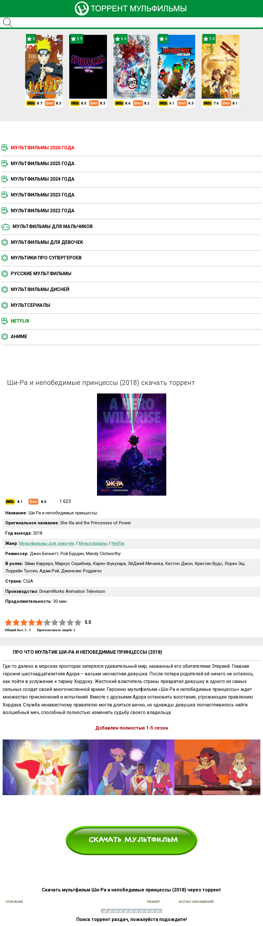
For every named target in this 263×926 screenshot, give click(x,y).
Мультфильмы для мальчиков (53, 226)
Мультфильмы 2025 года (43, 163)
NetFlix (118, 543)
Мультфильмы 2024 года (43, 179)
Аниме (19, 336)
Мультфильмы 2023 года (43, 195)
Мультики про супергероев (46, 258)
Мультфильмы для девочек (47, 242)
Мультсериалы (30, 305)
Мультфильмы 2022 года (43, 210)
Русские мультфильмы (41, 273)
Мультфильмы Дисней (40, 289)
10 (78, 623)
